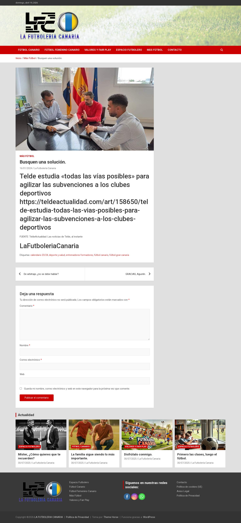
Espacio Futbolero (129, 49)
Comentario (27, 305)
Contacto (175, 49)
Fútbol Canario (29, 49)
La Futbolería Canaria (45, 168)
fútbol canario (101, 255)
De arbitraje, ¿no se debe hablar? (41, 274)
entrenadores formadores (79, 255)
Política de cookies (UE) (189, 486)
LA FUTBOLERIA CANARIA (48, 517)
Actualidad (26, 415)
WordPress (149, 517)
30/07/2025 (24, 462)
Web (22, 374)
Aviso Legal (183, 491)
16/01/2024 (26, 168)
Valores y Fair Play (97, 49)
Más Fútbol (155, 49)
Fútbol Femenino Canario (62, 49)
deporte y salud (57, 255)
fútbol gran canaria (119, 255)
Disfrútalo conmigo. (138, 454)
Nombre (25, 345)
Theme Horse (111, 517)
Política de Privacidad (188, 495)
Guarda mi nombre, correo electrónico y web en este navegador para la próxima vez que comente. (77, 388)
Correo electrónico (31, 359)
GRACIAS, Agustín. (136, 274)
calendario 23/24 (39, 255)
